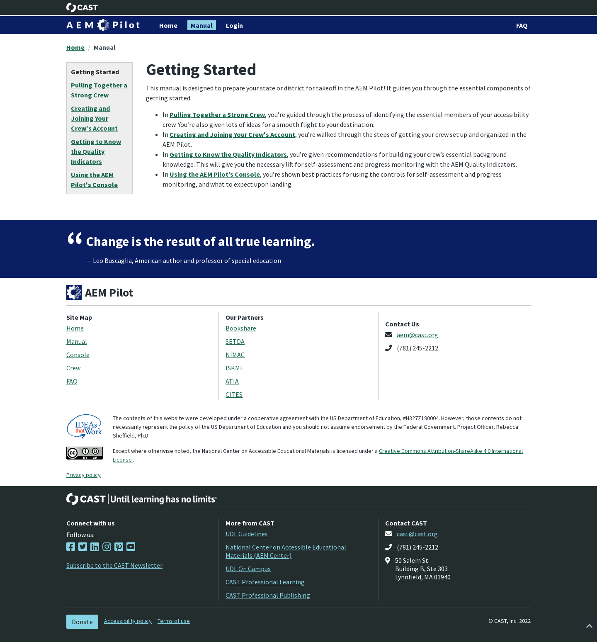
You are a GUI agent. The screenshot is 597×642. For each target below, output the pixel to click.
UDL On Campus (248, 568)
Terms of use (174, 621)
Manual (105, 47)
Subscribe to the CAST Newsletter (114, 565)
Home (75, 47)
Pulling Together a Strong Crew (217, 114)
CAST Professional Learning (265, 582)
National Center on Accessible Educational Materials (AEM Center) (286, 551)
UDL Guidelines (247, 534)
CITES (234, 394)
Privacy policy (83, 475)
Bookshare (241, 328)
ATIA (232, 381)
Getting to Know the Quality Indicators (228, 154)
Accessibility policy (128, 621)
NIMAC (235, 354)
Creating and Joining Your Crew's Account (232, 134)
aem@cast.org (417, 335)
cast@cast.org (417, 534)
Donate (82, 622)
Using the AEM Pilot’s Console (215, 174)
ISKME (235, 368)
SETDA (235, 341)
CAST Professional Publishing (268, 595)
